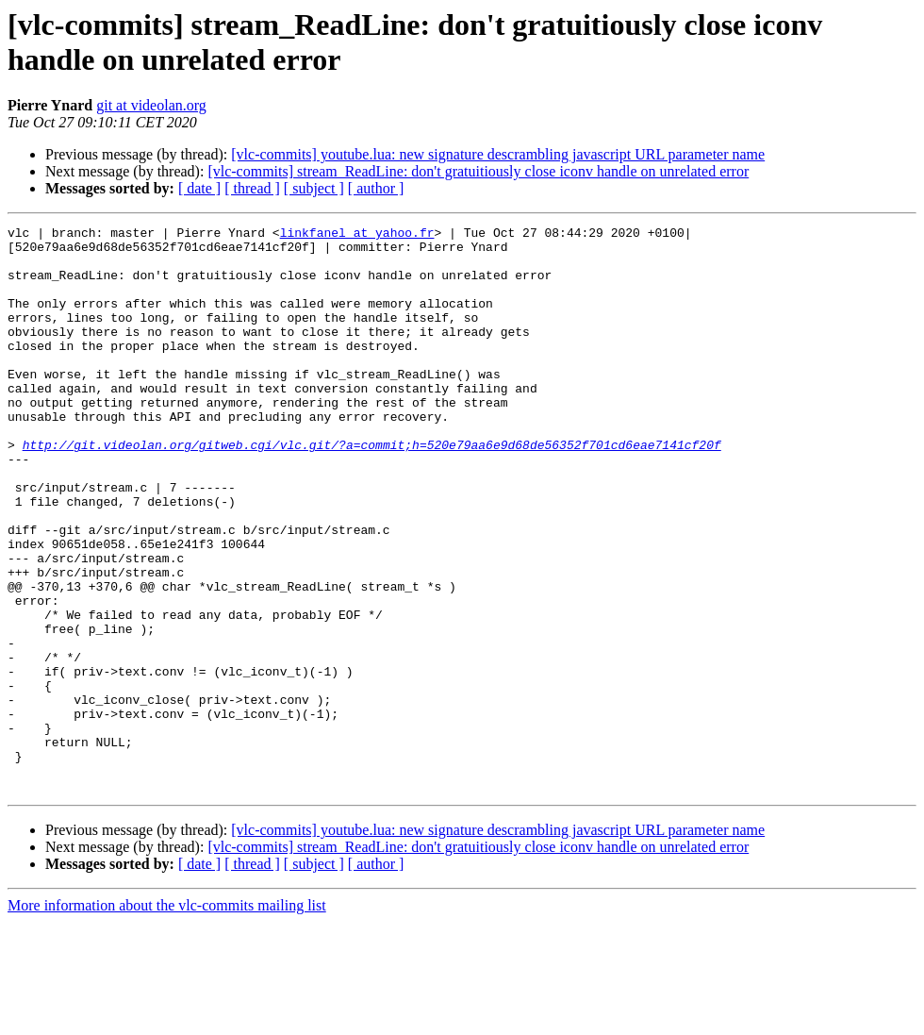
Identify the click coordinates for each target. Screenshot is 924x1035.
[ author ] (376, 188)
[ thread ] (252, 188)
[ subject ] (314, 188)
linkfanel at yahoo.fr (357, 234)
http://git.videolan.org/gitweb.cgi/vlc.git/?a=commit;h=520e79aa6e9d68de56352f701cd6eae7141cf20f (372, 489)
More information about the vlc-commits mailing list (167, 1018)
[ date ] (199, 188)
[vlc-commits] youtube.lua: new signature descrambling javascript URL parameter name (498, 154)
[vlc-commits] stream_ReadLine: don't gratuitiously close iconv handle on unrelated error (478, 171)
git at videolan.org (151, 105)
